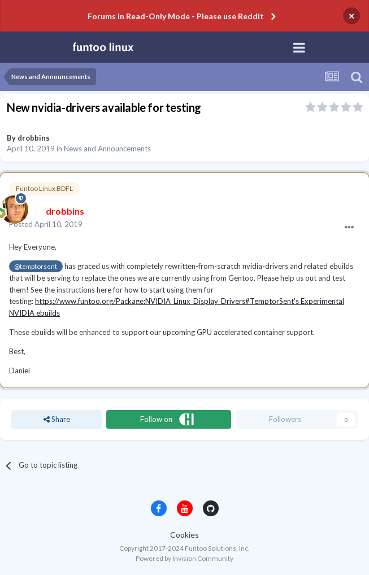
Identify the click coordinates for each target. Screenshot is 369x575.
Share (57, 419)
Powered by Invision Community (184, 558)
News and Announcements (107, 148)
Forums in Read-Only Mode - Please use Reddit (176, 16)
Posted (46, 224)
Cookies (184, 534)
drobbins (34, 137)
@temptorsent (35, 266)
